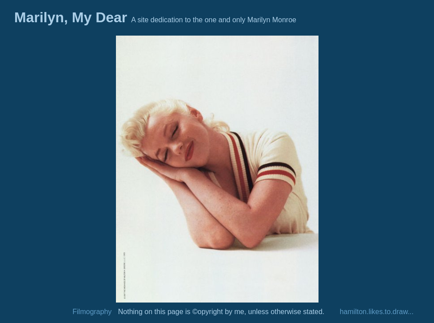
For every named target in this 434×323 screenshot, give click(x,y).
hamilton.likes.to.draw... (377, 311)
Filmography (91, 311)
